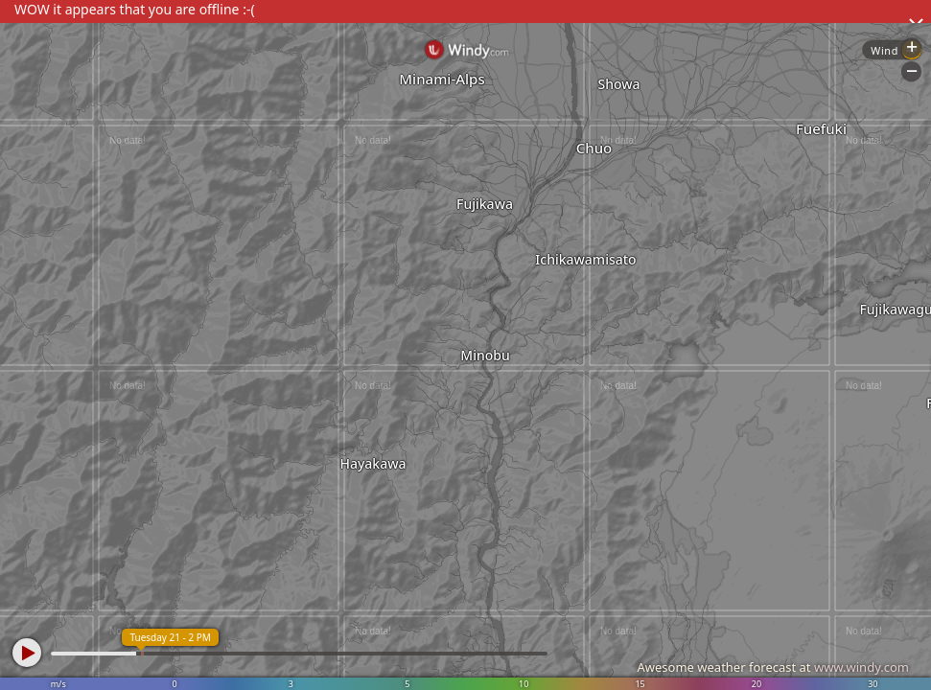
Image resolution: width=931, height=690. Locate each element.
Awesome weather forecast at (773, 667)
